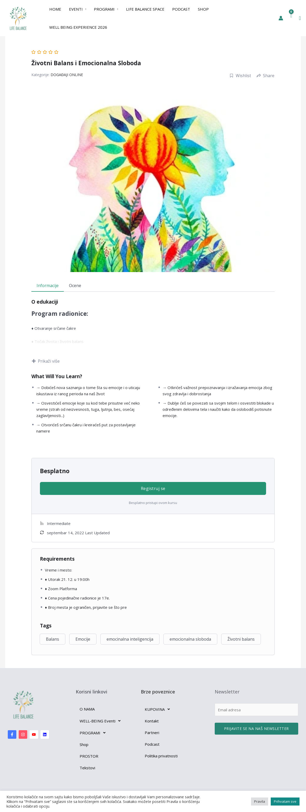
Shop (203, 9)
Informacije (48, 285)
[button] (300, 18)
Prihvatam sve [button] (285, 801)
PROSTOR (89, 756)
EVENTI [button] (76, 9)
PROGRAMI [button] (104, 9)
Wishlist (240, 75)
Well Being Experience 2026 (78, 27)
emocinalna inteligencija (130, 639)
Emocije (82, 639)
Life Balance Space (145, 9)
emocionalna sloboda (190, 639)
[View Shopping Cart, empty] (291, 18)
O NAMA (87, 709)
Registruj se (153, 488)
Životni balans (241, 639)
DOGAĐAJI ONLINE (67, 74)
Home (55, 9)
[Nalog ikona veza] (281, 18)
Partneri (152, 732)
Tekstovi (87, 767)
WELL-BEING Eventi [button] (101, 721)
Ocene (75, 285)
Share (265, 75)
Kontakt (152, 720)
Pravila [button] (259, 801)
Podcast (181, 9)
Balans (52, 639)
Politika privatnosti (161, 755)
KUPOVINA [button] (159, 709)
